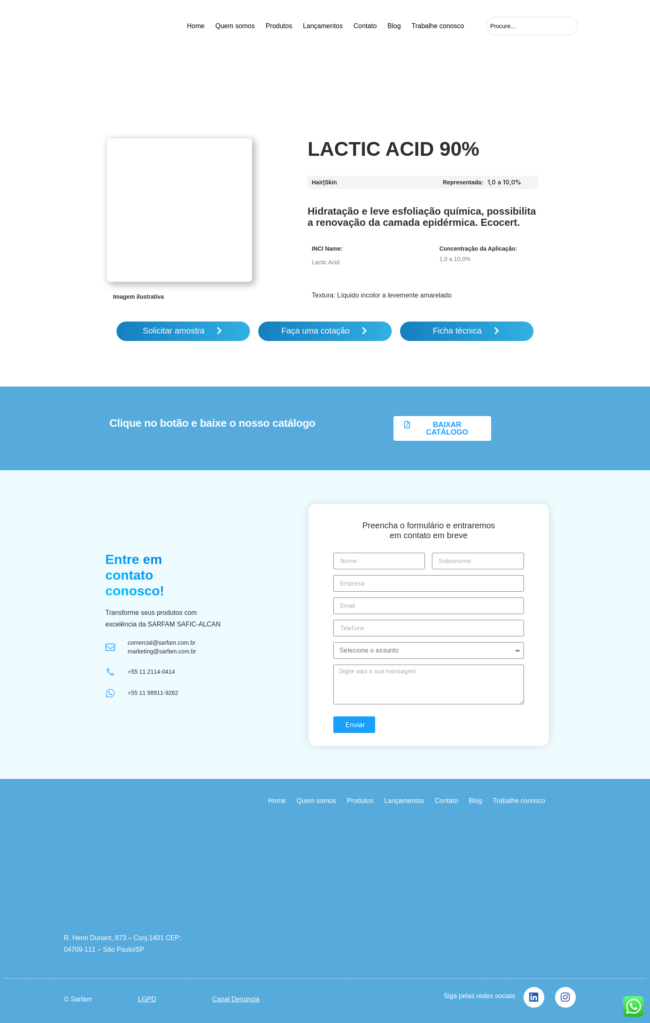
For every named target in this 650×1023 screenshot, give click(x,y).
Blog (394, 25)
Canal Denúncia (236, 998)
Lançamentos (323, 25)
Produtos (279, 25)
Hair (317, 182)
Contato (365, 25)
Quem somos (235, 25)
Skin (331, 182)
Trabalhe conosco (438, 25)
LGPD (147, 998)
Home (196, 25)
